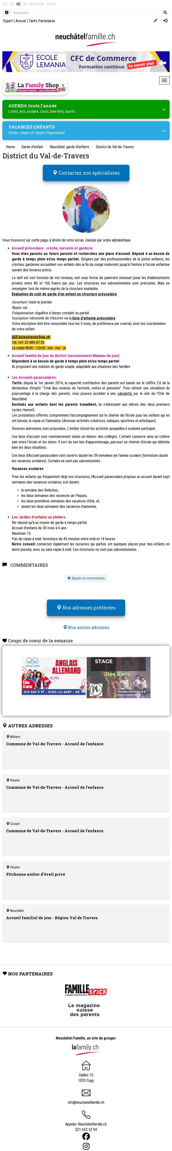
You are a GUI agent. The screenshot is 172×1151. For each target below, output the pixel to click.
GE (12, 4)
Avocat (21, 21)
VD (5, 4)
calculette (125, 393)
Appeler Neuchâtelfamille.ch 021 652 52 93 (86, 1122)
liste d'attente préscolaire (93, 318)
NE (18, 4)
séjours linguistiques (50, 132)
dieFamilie (37, 4)
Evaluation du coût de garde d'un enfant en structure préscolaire (64, 294)
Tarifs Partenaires (42, 21)
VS (25, 4)
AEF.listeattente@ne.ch (31, 337)
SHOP (51, 4)
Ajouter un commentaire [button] (86, 578)
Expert (8, 21)
